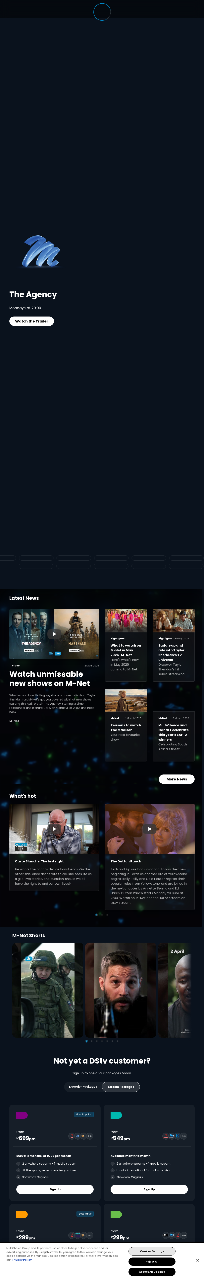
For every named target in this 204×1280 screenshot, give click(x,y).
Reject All (152, 1261)
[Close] (197, 1260)
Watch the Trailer (31, 321)
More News (177, 779)
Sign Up (55, 1189)
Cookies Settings (152, 1251)
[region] (102, 1261)
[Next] (187, 990)
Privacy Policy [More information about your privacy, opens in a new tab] (22, 1260)
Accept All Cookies (152, 1272)
